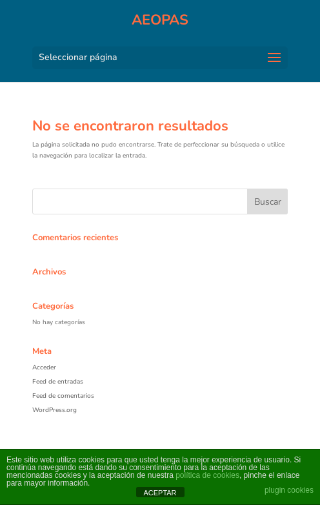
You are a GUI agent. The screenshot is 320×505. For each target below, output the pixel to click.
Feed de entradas (57, 381)
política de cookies (207, 475)
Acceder (44, 367)
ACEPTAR (159, 493)
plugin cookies (289, 490)
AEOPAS (160, 20)
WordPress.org (54, 410)
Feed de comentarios (63, 395)
